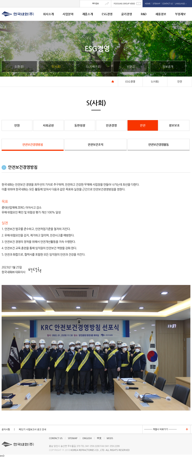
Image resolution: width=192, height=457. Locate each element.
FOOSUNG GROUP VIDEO (124, 4)
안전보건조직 (95, 144)
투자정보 (95, 4)
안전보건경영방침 (32, 144)
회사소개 (48, 14)
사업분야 (68, 14)
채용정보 (160, 14)
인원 (17, 125)
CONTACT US (167, 4)
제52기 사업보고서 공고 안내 (32, 429)
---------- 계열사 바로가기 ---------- (160, 429)
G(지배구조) (93, 66)
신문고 (131, 66)
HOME (147, 4)
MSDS (110, 438)
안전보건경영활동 (158, 144)
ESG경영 (107, 14)
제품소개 (87, 14)
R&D (144, 14)
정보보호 (174, 125)
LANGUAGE (180, 4)
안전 (142, 125)
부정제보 (180, 14)
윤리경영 (126, 14)
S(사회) (56, 66)
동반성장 (79, 125)
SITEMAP (156, 4)
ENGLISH (87, 438)
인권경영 (111, 125)
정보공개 (167, 66)
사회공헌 (48, 125)
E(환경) (19, 66)
